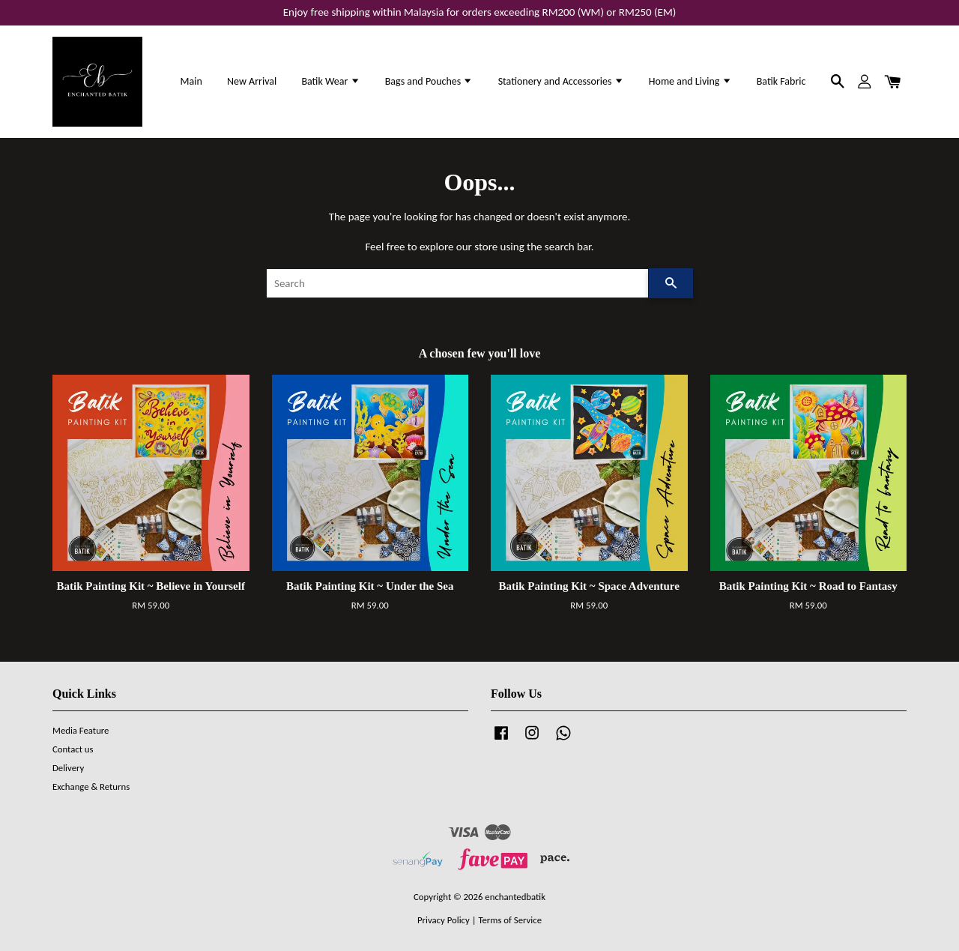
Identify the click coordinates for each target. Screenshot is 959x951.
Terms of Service (510, 920)
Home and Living (690, 81)
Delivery (68, 767)
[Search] (457, 283)
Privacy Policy (443, 920)
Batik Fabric (781, 81)
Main (191, 81)
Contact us (73, 749)
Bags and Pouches (429, 81)
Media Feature (80, 730)
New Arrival (251, 81)
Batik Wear (330, 81)
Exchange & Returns (91, 786)
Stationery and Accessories (561, 81)
